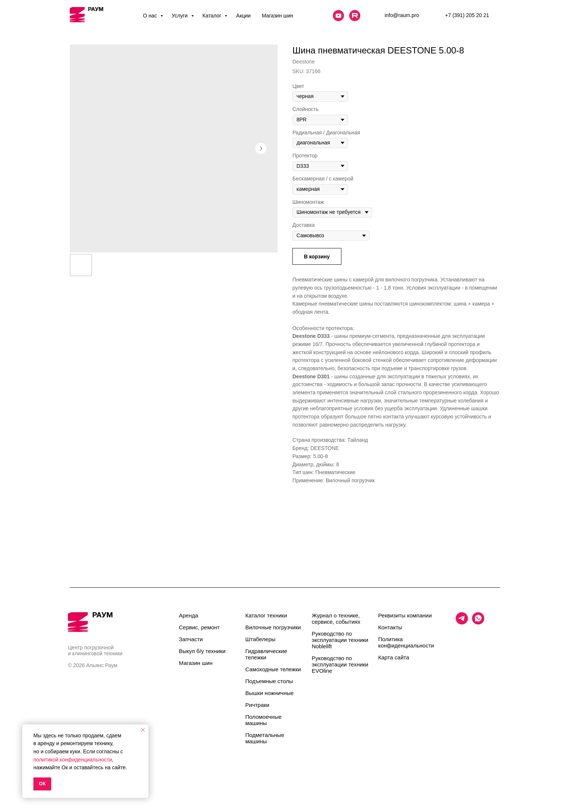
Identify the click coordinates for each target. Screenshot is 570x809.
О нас (150, 16)
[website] (338, 15)
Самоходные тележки (273, 669)
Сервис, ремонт (199, 627)
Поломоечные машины (263, 720)
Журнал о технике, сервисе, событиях (336, 618)
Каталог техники (266, 615)
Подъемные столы (269, 681)
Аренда (188, 615)
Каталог (213, 16)
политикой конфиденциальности (72, 760)
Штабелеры (260, 639)
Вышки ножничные (269, 693)
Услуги (180, 16)
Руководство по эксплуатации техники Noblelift (340, 639)
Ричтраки (257, 705)
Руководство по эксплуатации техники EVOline (340, 664)
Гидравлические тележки (266, 654)
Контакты (390, 627)
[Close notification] (143, 730)
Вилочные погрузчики (273, 627)
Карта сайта (393, 657)
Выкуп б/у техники (202, 651)
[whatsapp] (478, 622)
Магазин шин (277, 16)
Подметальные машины (264, 738)
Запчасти (191, 639)
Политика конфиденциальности (406, 642)
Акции (243, 16)
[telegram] (462, 622)
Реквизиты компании (405, 615)
